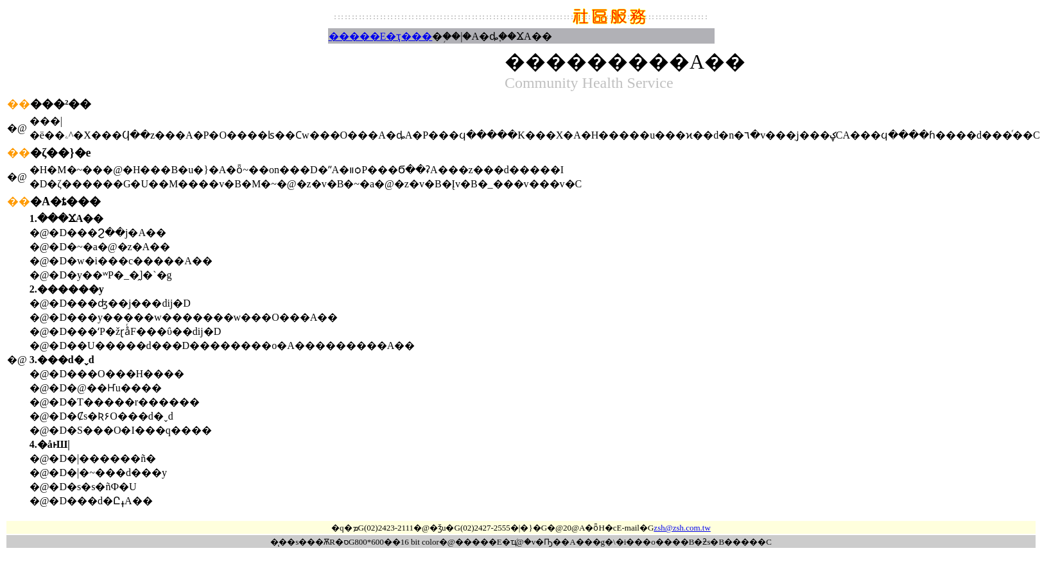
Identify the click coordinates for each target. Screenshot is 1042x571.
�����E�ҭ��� (381, 36)
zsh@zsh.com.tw (682, 528)
